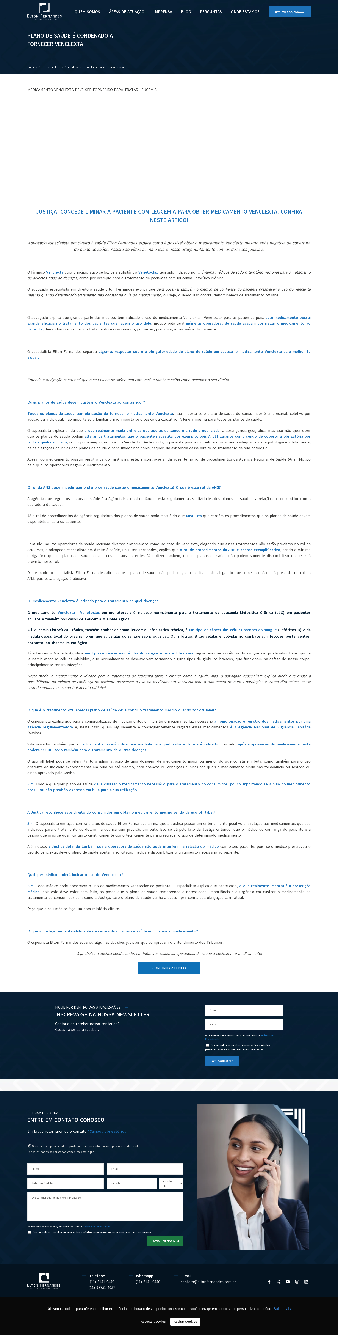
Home (30, 67)
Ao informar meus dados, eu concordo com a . (239, 1037)
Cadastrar (225, 1061)
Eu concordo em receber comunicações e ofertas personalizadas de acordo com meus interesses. (237, 1047)
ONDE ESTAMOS (245, 11)
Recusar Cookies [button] (153, 1321)
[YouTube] (287, 1281)
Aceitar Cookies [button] (185, 1321)
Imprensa (162, 11)
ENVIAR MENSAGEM (165, 1241)
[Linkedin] (306, 1281)
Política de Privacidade (96, 1226)
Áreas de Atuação (126, 11)
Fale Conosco (293, 11)
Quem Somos (87, 11)
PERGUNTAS (211, 11)
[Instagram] (297, 1281)
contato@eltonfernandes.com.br (208, 1281)
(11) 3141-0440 (102, 1281)
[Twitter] (278, 1281)
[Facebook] (269, 1281)
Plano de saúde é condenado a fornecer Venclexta (94, 67)
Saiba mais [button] (282, 1309)
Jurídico (55, 67)
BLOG (186, 11)
